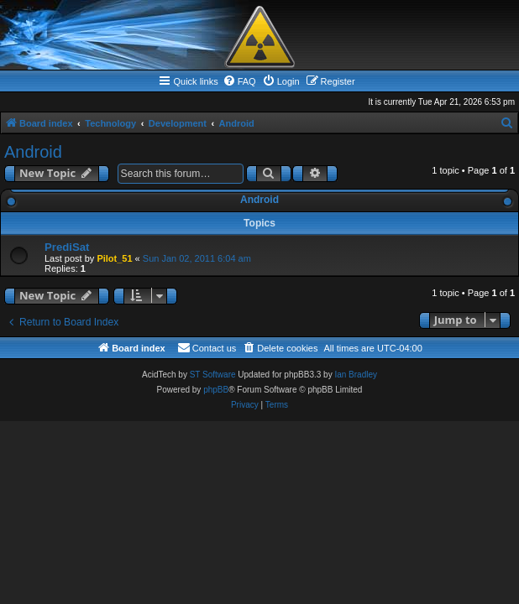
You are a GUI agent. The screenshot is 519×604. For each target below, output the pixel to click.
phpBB (215, 389)
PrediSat (67, 247)
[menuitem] (239, 81)
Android (33, 152)
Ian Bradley (355, 374)
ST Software (213, 374)
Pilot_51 (114, 258)
